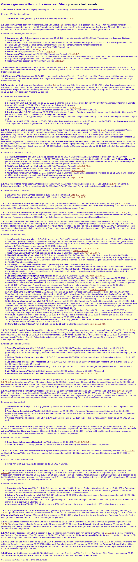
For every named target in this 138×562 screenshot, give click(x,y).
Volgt (74, 18)
